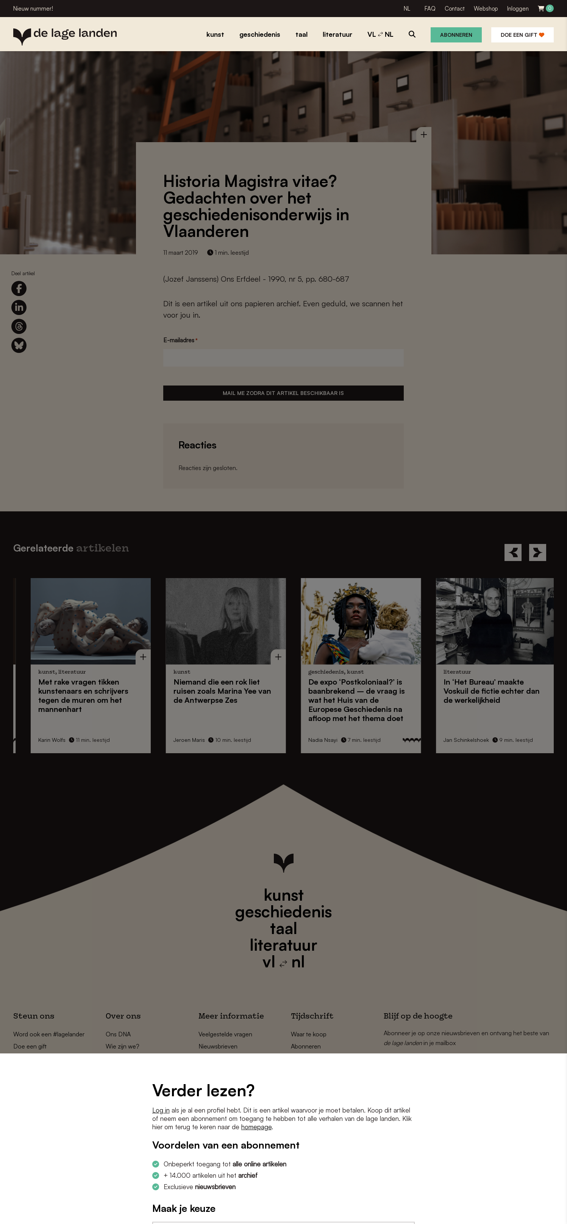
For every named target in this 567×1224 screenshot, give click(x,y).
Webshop (486, 8)
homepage (256, 1127)
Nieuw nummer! (33, 8)
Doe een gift (522, 34)
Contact (455, 8)
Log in (161, 1110)
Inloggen (518, 8)
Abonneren (456, 34)
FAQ (430, 8)
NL (407, 8)
